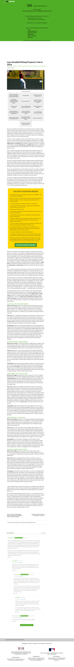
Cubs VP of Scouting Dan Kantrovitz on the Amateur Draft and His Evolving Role (13, 95)
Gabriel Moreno (21, 145)
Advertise (36, 643)
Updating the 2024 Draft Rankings (38, 107)
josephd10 (21, 576)
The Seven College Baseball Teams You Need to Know (25, 107)
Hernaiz (15, 343)
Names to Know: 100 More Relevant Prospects (25, 124)
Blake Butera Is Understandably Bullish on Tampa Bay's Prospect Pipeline (13, 101)
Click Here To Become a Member (25, 245)
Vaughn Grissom (34, 293)
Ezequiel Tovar (19, 143)
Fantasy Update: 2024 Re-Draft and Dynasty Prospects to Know (26, 118)
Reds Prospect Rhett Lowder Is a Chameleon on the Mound (37, 101)
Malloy (15, 450)
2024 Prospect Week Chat (37, 118)
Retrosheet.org (56, 656)
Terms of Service (41, 643)
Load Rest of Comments (26, 625)
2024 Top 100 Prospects (26, 101)
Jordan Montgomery (11, 378)
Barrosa (15, 305)
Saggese (15, 375)
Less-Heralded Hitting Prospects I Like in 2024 (38, 112)
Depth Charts (31, 34)
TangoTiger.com (36, 656)
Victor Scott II (11, 321)
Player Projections (32, 35)
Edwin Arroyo (23, 296)
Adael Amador (12, 265)
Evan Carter (34, 260)
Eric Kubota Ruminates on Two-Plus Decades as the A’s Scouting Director (14, 112)
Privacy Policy (49, 643)
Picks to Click (24, 401)
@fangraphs (24, 643)
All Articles (30, 37)
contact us (44, 22)
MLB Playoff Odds (32, 32)
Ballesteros (16, 419)
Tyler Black (36, 296)
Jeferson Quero (20, 265)
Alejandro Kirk (30, 145)
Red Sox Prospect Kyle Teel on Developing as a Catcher (14, 118)
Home (29, 29)
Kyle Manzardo (30, 296)
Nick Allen (17, 366)
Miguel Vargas (10, 143)
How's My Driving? (26, 95)
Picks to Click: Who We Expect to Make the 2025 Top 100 (25, 112)
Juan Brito (14, 298)
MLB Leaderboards (32, 31)
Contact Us (30, 643)
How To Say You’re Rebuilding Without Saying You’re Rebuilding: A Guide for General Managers (14, 515)
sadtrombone (20, 562)
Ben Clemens (11, 67)
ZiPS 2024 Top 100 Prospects (14, 107)
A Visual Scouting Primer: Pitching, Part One (37, 96)
